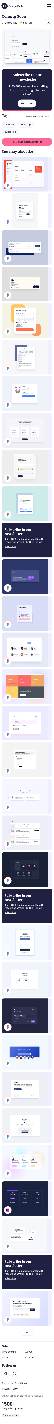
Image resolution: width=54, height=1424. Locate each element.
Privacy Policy (10, 1389)
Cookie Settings (11, 1415)
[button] (49, 5)
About (28, 1351)
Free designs (9, 1351)
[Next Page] (27, 1333)
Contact (30, 1357)
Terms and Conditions (14, 1383)
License (6, 1357)
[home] (13, 5)
